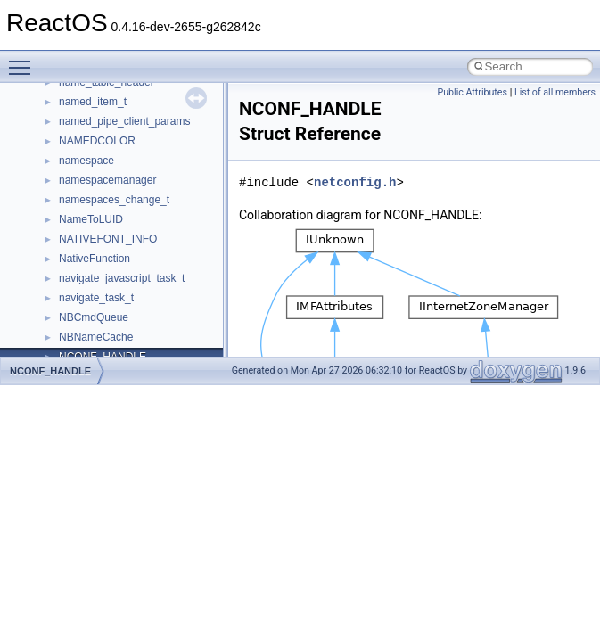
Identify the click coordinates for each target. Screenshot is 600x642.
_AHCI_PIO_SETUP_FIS (119, 301)
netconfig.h (355, 182)
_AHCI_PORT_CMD (107, 340)
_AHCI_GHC (89, 203)
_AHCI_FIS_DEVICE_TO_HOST (137, 105)
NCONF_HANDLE (50, 371)
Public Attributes (472, 92)
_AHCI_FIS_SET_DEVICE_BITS (137, 183)
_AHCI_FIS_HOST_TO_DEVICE (137, 144)
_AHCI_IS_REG (97, 262)
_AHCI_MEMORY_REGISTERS (135, 282)
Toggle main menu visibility (24, 60)
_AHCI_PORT (92, 321)
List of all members (555, 92)
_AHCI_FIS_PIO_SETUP (119, 164)
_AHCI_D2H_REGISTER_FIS (130, 85)
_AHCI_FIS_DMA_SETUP (122, 125)
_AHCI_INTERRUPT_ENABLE (132, 223)
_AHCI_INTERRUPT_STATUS (131, 242)
